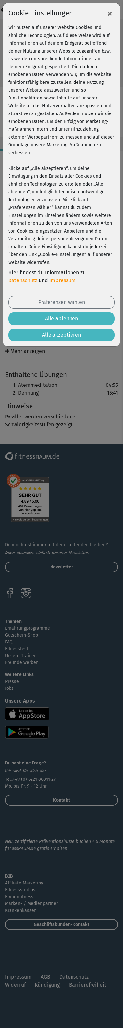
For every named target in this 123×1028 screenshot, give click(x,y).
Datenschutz (22, 280)
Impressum (62, 280)
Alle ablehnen (61, 318)
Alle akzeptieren (61, 335)
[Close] (109, 13)
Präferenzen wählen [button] (61, 302)
